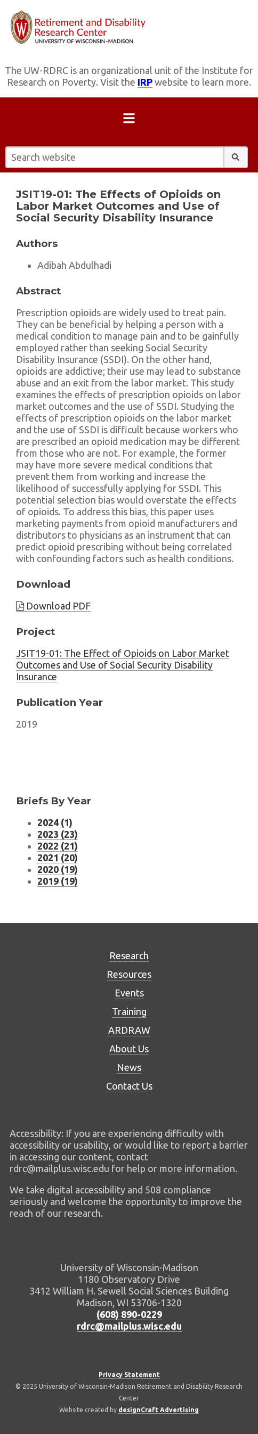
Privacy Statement (129, 1374)
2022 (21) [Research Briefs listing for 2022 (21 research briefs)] (57, 845)
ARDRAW (129, 1030)
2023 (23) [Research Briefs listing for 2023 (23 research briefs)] (57, 834)
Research (129, 955)
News (129, 1067)
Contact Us (129, 1086)
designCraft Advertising (158, 1409)
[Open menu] (129, 120)
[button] (235, 157)
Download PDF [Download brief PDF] (53, 605)
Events (129, 992)
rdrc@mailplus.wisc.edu (129, 1326)
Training (129, 1011)
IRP (145, 82)
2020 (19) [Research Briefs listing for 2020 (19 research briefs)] (57, 869)
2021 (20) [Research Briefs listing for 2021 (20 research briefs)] (57, 857)
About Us (129, 1048)
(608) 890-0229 (129, 1314)
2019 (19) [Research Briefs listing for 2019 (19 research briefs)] (57, 881)
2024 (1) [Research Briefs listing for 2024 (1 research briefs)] (54, 822)
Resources (129, 974)
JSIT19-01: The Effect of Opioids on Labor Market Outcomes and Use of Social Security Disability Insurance (122, 665)
